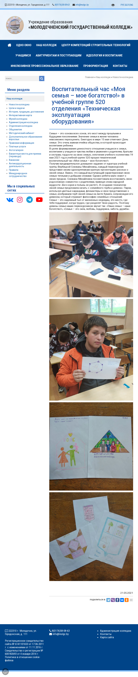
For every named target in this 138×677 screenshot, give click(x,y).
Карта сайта (107, 637)
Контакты (106, 634)
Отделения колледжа (20, 126)
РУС (123, 5)
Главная (89, 77)
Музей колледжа (18, 119)
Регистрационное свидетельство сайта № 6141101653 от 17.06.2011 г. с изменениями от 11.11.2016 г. (24, 644)
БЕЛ (127, 5)
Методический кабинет (21, 133)
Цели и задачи (17, 108)
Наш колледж (103, 77)
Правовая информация (21, 143)
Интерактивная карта (20, 115)
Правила (13, 170)
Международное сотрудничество (18, 175)
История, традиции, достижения (26, 112)
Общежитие (15, 130)
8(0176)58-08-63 (62, 5)
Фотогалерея (16, 150)
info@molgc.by (82, 5)
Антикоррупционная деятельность (20, 165)
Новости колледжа (123, 77)
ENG (131, 5)
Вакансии (14, 160)
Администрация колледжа (23, 123)
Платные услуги (17, 147)
